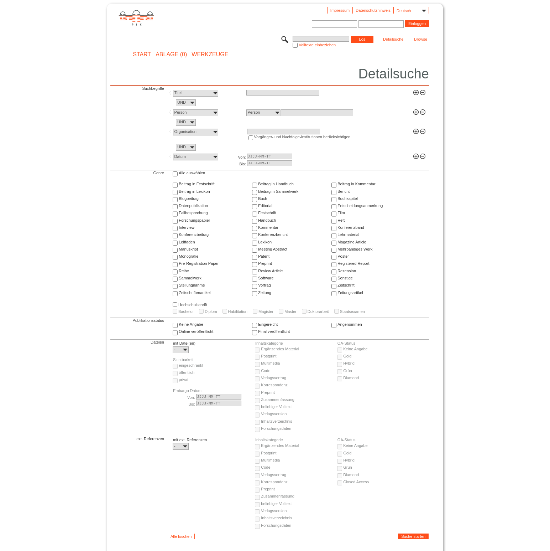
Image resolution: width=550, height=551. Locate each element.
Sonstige (345, 278)
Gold (347, 356)
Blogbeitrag (189, 198)
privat (183, 379)
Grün (347, 371)
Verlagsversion (274, 414)
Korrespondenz (274, 385)
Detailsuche (393, 39)
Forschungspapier (194, 220)
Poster (343, 256)
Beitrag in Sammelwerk (278, 191)
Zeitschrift (346, 285)
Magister (265, 311)
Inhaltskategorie (269, 343)
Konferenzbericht (273, 234)
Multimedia (270, 363)
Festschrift (267, 213)
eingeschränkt (191, 365)
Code (265, 371)
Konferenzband (350, 227)
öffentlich (186, 372)
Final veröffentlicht (274, 331)
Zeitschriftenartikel (194, 292)
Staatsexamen (352, 311)
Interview (186, 227)
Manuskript (188, 249)
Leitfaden (187, 242)
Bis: (242, 164)
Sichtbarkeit (183, 359)
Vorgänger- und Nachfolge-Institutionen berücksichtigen (302, 137)
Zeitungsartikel (350, 292)
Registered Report (353, 263)
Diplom (211, 311)
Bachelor (186, 311)
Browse (420, 39)
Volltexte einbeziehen (317, 45)
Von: (242, 157)
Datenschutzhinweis (373, 10)
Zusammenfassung (277, 399)
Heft (341, 220)
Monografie (188, 256)
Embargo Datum (187, 390)
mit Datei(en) (184, 343)
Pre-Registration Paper (199, 263)
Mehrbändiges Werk (354, 249)
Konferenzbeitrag (194, 234)
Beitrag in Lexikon (194, 191)
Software (265, 278)
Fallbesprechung (193, 213)
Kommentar (268, 227)
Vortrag (264, 285)
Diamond (351, 378)
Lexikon (265, 242)
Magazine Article (351, 242)
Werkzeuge (210, 54)
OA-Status (346, 343)
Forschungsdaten (276, 428)
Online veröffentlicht (196, 331)
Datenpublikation (193, 206)
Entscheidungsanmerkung (360, 206)
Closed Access (356, 482)
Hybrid (349, 363)
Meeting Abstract (272, 249)
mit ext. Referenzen (190, 440)
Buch (262, 198)
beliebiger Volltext (276, 407)
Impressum (340, 10)
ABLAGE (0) (171, 54)
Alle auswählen (192, 173)
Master (290, 311)
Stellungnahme (192, 285)
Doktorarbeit (318, 311)
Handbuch (267, 220)
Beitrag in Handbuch (276, 184)
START (142, 54)
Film (341, 213)
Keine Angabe (191, 324)
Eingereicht (268, 324)
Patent (263, 256)
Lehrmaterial (348, 234)
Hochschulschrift (192, 305)
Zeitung (264, 292)
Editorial (265, 206)
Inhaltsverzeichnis (276, 421)
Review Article (270, 271)
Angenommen (349, 324)
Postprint (268, 356)
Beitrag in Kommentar (356, 184)
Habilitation (237, 311)
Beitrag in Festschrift (196, 184)
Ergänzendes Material (280, 349)
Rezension (346, 271)
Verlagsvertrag (273, 378)
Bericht (343, 191)
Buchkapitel (347, 198)
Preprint (265, 263)
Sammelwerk (190, 278)
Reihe (184, 271)
